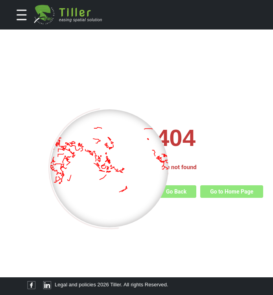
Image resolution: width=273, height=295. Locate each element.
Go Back (176, 191)
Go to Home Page (231, 191)
